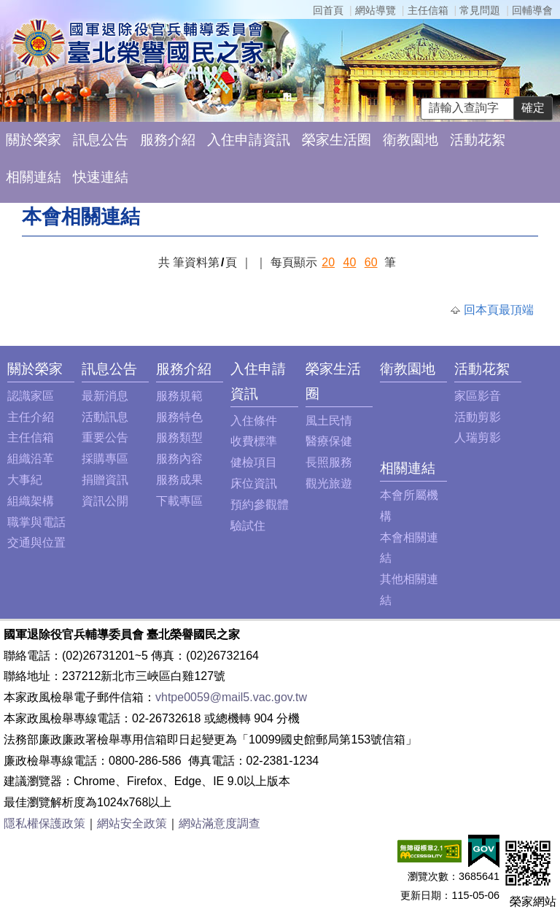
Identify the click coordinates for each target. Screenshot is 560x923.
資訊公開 (105, 501)
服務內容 (179, 458)
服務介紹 (167, 139)
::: (11, 368)
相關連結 (33, 177)
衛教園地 (410, 139)
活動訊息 (105, 417)
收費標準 (253, 441)
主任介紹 (30, 417)
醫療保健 (329, 441)
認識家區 (30, 396)
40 (350, 262)
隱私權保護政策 (44, 823)
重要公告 (105, 437)
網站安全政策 (132, 823)
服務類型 (179, 437)
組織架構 (30, 501)
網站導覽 (375, 10)
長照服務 (329, 462)
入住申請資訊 (248, 139)
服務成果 (179, 480)
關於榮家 (33, 139)
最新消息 (105, 396)
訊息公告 (100, 139)
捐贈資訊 (105, 480)
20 (328, 262)
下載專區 (179, 501)
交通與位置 (36, 542)
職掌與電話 (36, 522)
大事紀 (24, 480)
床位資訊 (253, 483)
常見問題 (479, 10)
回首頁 (328, 10)
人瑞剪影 (477, 437)
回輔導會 (532, 10)
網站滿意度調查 (219, 823)
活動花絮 (477, 139)
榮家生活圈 (336, 139)
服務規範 (179, 396)
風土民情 (329, 420)
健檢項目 (253, 462)
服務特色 (179, 417)
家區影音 (477, 396)
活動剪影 (477, 417)
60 (371, 262)
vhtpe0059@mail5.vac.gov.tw (231, 697)
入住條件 (253, 420)
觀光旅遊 (329, 483)
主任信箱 (428, 10)
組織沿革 (30, 458)
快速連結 (100, 177)
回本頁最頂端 (499, 310)
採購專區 (105, 458)
